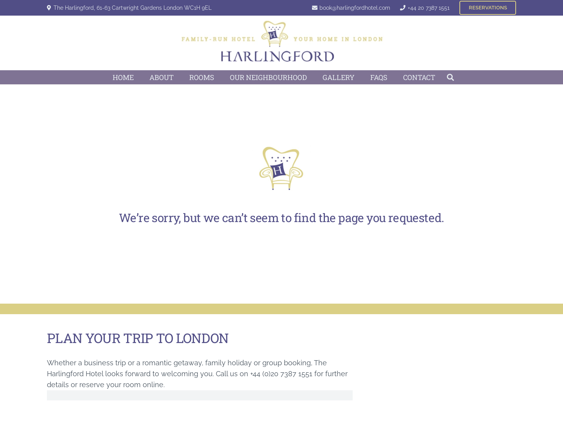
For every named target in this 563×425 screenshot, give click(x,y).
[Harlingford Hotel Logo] (282, 43)
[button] (451, 77)
